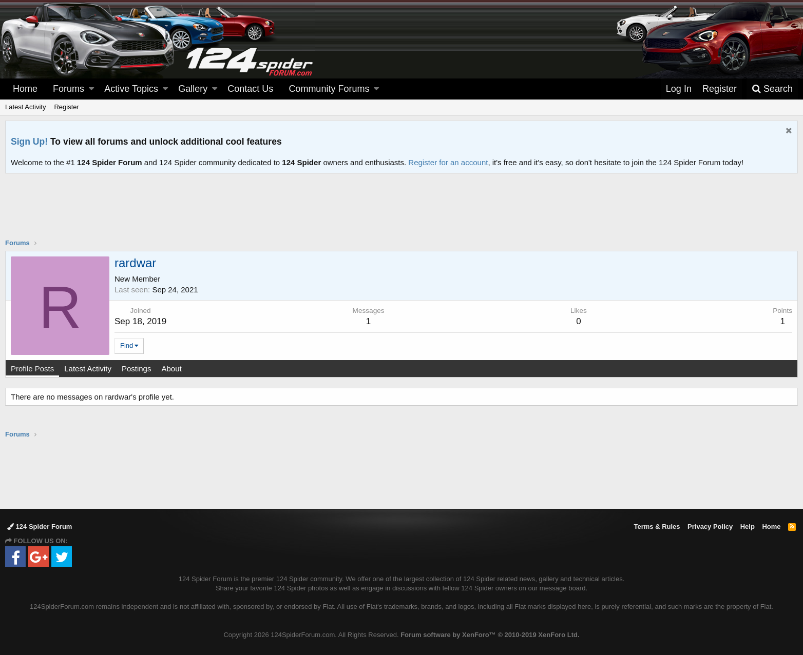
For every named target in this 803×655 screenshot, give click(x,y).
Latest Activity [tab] (87, 368)
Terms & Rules (657, 526)
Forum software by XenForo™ (489, 635)
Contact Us (250, 89)
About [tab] (171, 368)
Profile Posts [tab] (32, 368)
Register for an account (448, 162)
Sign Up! (29, 141)
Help (747, 526)
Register (66, 107)
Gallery (192, 89)
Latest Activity (25, 107)
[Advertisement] (401, 212)
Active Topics (131, 89)
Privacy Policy (710, 526)
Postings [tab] (136, 368)
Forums (68, 89)
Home (25, 89)
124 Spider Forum (39, 526)
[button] (91, 89)
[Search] (772, 89)
